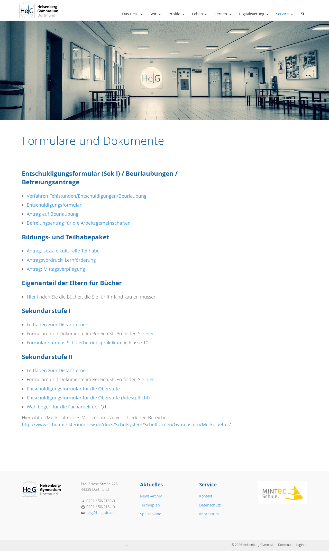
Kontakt (205, 496)
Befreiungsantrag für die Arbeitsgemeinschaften (79, 223)
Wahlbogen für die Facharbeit (59, 407)
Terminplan (150, 505)
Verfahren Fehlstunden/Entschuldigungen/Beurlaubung (87, 196)
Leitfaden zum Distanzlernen (57, 325)
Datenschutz (210, 505)
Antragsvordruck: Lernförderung (61, 260)
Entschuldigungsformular (54, 205)
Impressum (209, 513)
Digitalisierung (255, 13)
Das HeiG (133, 13)
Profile (178, 13)
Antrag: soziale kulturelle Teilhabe (63, 251)
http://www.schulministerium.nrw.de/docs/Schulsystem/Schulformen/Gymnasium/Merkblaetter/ (126, 424)
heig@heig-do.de (100, 512)
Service (285, 13)
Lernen (224, 13)
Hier (31, 297)
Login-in (301, 545)
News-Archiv (151, 496)
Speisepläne (150, 513)
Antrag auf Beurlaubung (52, 214)
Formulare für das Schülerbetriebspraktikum (75, 343)
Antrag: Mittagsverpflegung (56, 269)
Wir (156, 13)
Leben (200, 13)
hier (149, 334)
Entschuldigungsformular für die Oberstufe (73, 389)
